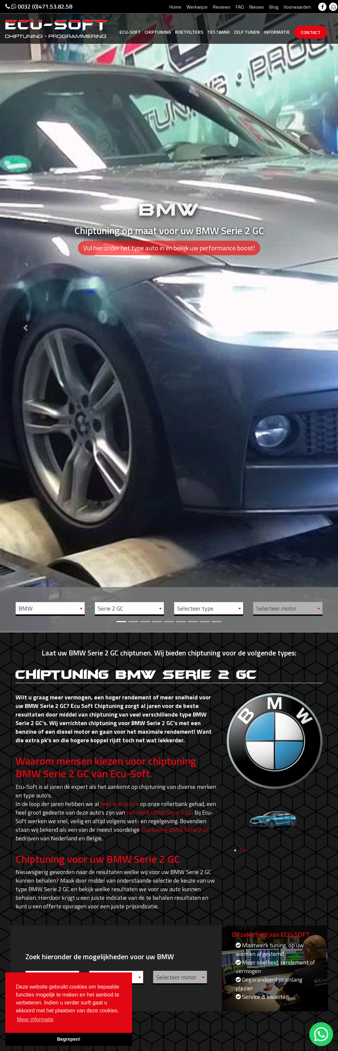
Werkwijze (197, 6)
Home (175, 6)
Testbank (218, 31)
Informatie (277, 31)
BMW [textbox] (25, 608)
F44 (244, 866)
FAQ (240, 6)
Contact (311, 32)
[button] (25, 315)
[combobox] (50, 608)
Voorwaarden (297, 6)
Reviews (221, 6)
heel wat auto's (119, 803)
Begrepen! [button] (68, 1039)
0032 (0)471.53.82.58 (38, 6)
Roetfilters (189, 31)
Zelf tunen (247, 31)
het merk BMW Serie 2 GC (159, 812)
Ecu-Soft (130, 31)
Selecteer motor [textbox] (276, 608)
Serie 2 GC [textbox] (110, 608)
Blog (273, 6)
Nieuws (256, 6)
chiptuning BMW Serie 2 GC (175, 829)
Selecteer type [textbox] (195, 608)
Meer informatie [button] (35, 1019)
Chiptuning (158, 31)
